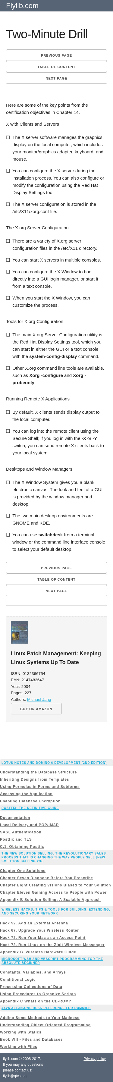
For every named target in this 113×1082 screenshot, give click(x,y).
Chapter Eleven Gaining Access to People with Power (53, 892)
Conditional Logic (18, 979)
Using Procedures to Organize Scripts (38, 994)
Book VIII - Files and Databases (31, 1039)
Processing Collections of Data (31, 987)
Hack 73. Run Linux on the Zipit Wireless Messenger (52, 945)
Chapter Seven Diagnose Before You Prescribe (46, 878)
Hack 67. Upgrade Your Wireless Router (39, 930)
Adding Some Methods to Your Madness (40, 1018)
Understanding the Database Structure (38, 772)
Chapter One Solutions (23, 871)
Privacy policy (94, 1059)
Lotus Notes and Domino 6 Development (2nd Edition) (54, 762)
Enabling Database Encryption (30, 801)
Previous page (56, 55)
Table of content (56, 67)
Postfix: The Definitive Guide (30, 808)
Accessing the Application (26, 794)
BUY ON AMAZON (36, 709)
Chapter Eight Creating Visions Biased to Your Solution (55, 885)
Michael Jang (39, 699)
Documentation (15, 818)
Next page (56, 78)
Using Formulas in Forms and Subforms (40, 787)
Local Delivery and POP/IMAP (29, 825)
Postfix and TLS (16, 839)
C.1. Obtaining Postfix (22, 847)
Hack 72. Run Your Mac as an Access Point (43, 938)
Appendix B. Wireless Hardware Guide (38, 952)
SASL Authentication (21, 832)
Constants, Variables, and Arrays (33, 972)
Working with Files (18, 1047)
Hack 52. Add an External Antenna (34, 923)
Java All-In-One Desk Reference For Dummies (46, 1008)
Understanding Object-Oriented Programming (45, 1025)
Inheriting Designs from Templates (34, 779)
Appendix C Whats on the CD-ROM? (35, 1001)
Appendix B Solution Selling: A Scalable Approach (50, 900)
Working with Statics (21, 1032)
